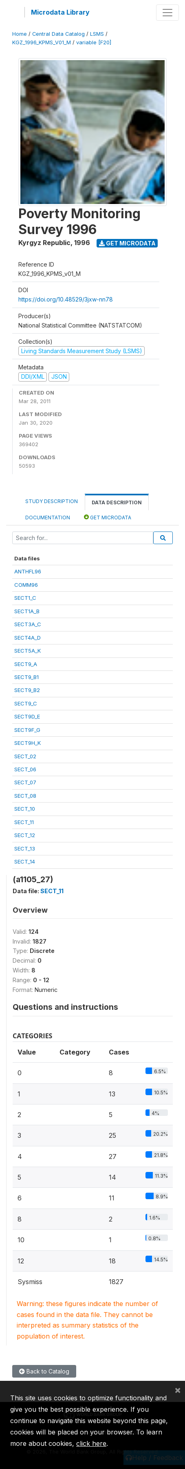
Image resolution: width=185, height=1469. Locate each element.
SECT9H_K (27, 743)
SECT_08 (25, 795)
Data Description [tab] (117, 502)
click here (91, 1443)
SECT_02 (25, 756)
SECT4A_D (27, 637)
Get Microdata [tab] (107, 517)
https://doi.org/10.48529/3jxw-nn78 (65, 299)
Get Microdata (127, 243)
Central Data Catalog (58, 34)
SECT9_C (25, 703)
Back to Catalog (44, 1371)
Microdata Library (60, 12)
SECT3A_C (27, 624)
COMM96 (26, 585)
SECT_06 (25, 769)
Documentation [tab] (47, 517)
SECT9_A (25, 664)
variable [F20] (93, 42)
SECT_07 (25, 782)
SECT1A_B (27, 611)
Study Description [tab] (51, 501)
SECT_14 (24, 861)
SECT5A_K (27, 650)
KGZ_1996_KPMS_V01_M (41, 42)
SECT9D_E (27, 716)
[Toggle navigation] (167, 12)
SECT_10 (24, 808)
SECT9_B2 (27, 690)
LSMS (97, 34)
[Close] (177, 1390)
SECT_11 (24, 822)
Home (19, 34)
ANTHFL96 (27, 571)
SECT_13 (24, 848)
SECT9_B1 (26, 677)
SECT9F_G (27, 730)
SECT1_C (25, 598)
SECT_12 (24, 835)
